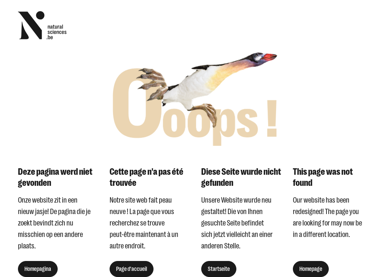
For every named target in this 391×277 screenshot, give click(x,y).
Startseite (219, 269)
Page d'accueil (131, 269)
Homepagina (37, 269)
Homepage (310, 269)
